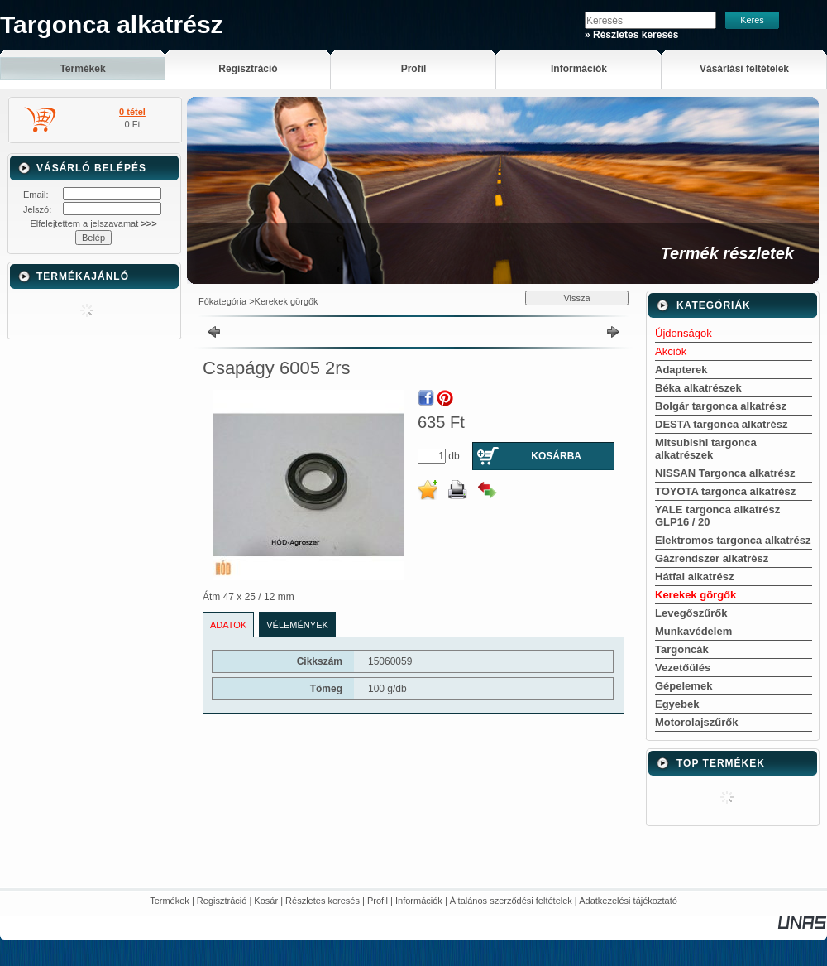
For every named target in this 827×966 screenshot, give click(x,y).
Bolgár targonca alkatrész (720, 406)
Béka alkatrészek (698, 388)
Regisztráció (222, 901)
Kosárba (556, 456)
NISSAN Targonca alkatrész (725, 473)
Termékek (169, 901)
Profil (377, 901)
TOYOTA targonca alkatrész (725, 491)
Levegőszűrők (691, 613)
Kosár (266, 901)
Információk (418, 901)
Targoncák (682, 649)
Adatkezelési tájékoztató (628, 901)
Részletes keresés (322, 901)
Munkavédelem (693, 631)
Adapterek (681, 369)
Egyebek (677, 704)
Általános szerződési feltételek (511, 901)
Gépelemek (683, 686)
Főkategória (222, 301)
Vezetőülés (682, 667)
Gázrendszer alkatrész (711, 558)
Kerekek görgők (286, 301)
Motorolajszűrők (696, 722)
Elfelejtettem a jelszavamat (93, 223)
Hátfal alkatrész (694, 576)
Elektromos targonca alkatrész (733, 540)
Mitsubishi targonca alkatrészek (706, 448)
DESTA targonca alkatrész (721, 424)
